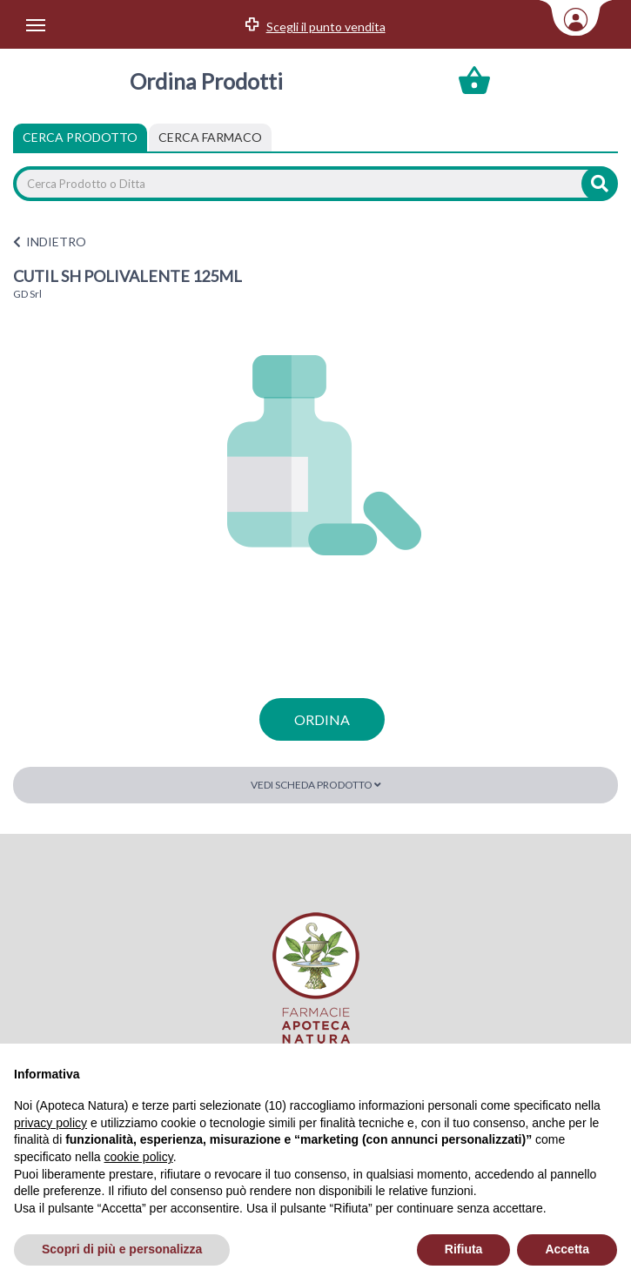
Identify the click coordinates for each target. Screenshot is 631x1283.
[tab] (210, 137)
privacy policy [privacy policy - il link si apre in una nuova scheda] (50, 1123)
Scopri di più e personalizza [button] (122, 1249)
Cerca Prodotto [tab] (80, 137)
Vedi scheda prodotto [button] (316, 784)
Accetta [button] (567, 1249)
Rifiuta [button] (464, 1249)
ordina (322, 719)
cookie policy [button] (138, 1157)
